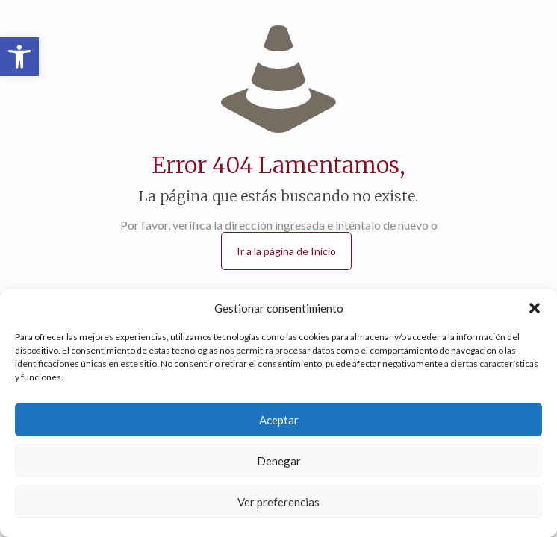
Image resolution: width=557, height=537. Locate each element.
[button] (19, 56)
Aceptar (279, 420)
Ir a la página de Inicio (286, 251)
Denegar (279, 461)
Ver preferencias (278, 502)
